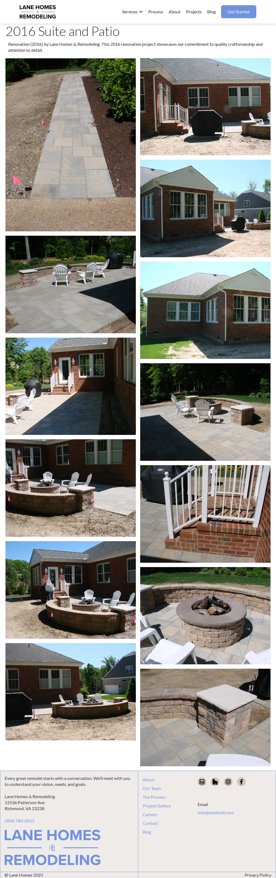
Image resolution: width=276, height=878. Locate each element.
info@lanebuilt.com (216, 812)
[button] (132, 11)
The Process (154, 797)
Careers (150, 814)
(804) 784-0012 (19, 820)
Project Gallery (157, 806)
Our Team (152, 788)
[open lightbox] (70, 145)
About (149, 779)
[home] (38, 12)
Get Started (238, 11)
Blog (147, 832)
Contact (150, 823)
